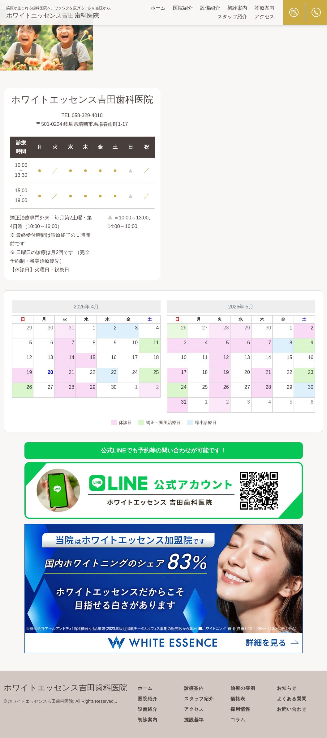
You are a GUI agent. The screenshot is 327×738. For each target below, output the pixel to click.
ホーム (158, 8)
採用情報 (241, 709)
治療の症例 (243, 688)
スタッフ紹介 (232, 16)
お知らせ (287, 688)
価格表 (238, 698)
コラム (238, 719)
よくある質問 (292, 698)
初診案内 (237, 8)
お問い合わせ (292, 709)
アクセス (264, 16)
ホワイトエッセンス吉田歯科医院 (52, 15)
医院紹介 (183, 8)
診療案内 (264, 8)
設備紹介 (210, 8)
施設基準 (194, 719)
